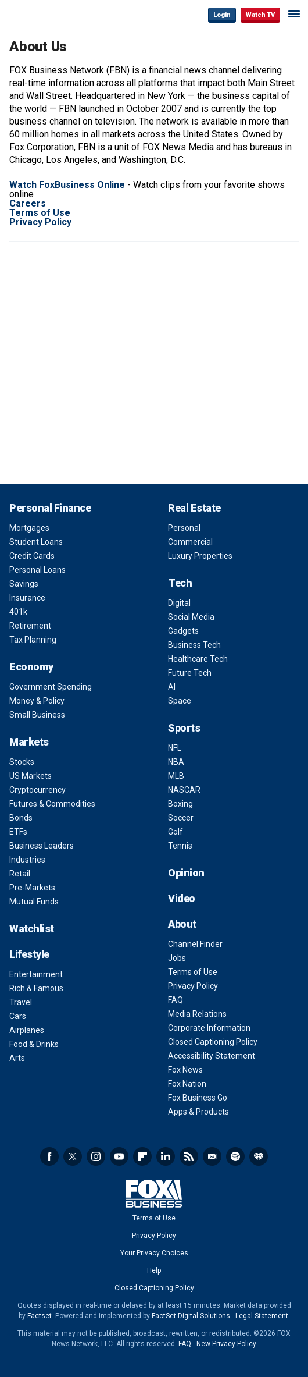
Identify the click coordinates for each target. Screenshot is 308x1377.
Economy (31, 667)
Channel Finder (195, 944)
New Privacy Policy (226, 1344)
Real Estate (194, 508)
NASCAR (184, 789)
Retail (19, 873)
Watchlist (31, 928)
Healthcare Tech (198, 658)
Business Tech (194, 645)
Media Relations (197, 1013)
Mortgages (29, 528)
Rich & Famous (36, 988)
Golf (175, 831)
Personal (184, 528)
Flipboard (142, 1156)
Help (154, 1270)
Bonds (21, 817)
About (182, 924)
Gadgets (183, 631)
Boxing (180, 803)
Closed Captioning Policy (212, 1041)
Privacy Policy (193, 986)
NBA (176, 761)
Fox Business (47, 14)
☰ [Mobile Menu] (294, 14)
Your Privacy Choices (154, 1253)
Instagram (96, 1156)
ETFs (18, 831)
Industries (27, 859)
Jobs (177, 958)
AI (172, 686)
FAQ (175, 1000)
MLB (176, 775)
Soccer (181, 817)
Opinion (186, 873)
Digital (179, 603)
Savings (23, 583)
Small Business (37, 714)
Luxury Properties (200, 555)
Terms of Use (192, 972)
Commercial (190, 541)
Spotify (235, 1156)
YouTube (119, 1156)
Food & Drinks (34, 1044)
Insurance (27, 597)
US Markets (30, 775)
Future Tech (190, 672)
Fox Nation (187, 1083)
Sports (184, 728)
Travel (20, 1002)
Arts (17, 1058)
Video (181, 898)
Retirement (30, 625)
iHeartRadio (258, 1156)
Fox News (185, 1069)
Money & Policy (37, 700)
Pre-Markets (32, 887)
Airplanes (26, 1030)
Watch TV (260, 15)
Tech (180, 583)
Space (179, 700)
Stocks (21, 761)
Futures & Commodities (52, 803)
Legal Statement (261, 1316)
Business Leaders (41, 845)
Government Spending (50, 686)
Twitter (72, 1156)
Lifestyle (29, 954)
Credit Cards (32, 555)
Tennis (180, 845)
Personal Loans (37, 569)
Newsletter (212, 1156)
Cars (17, 1016)
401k (18, 611)
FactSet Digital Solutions (191, 1316)
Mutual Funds (34, 901)
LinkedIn (165, 1156)
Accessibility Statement (211, 1055)
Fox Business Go (197, 1097)
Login (222, 15)
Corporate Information (209, 1027)
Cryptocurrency (37, 789)
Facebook (49, 1156)
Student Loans (36, 541)
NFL (174, 748)
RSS (189, 1156)
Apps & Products (198, 1111)
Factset (39, 1316)
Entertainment (36, 974)
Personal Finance (50, 508)
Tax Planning (32, 639)
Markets (29, 742)
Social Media (191, 617)
